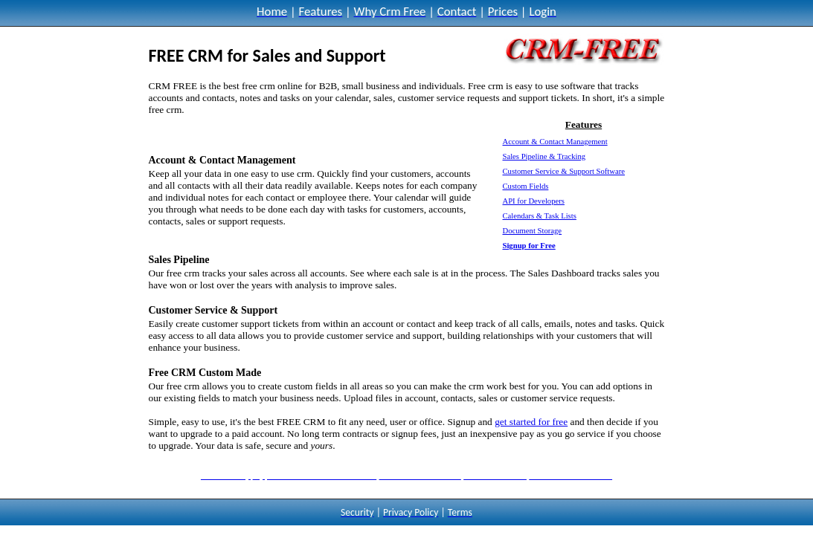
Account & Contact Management (554, 141)
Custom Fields (525, 186)
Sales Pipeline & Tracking (543, 156)
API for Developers (533, 201)
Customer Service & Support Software (563, 171)
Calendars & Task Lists (539, 216)
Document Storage (532, 231)
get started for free (531, 421)
